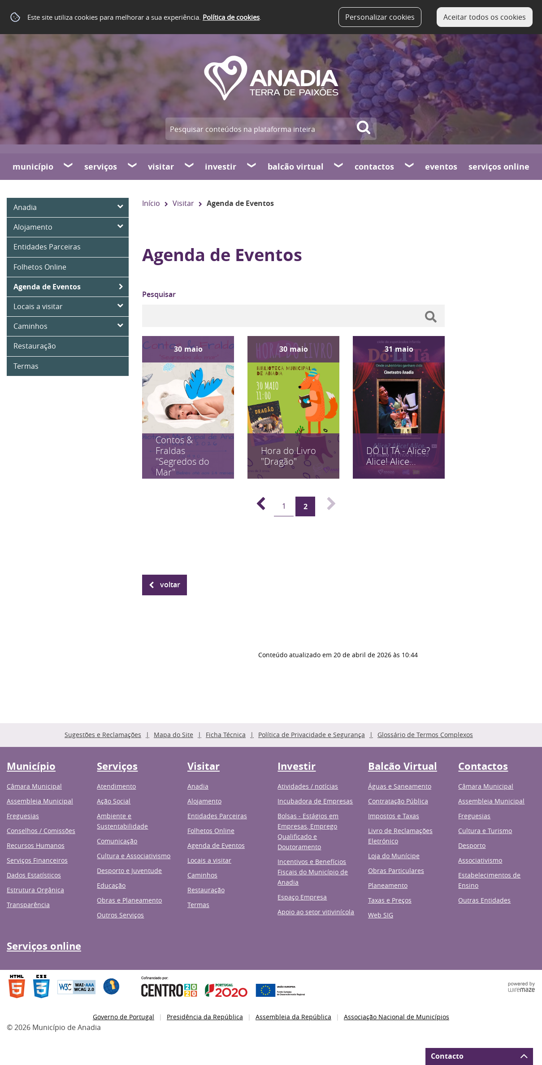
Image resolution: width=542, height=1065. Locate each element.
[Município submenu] (68, 166)
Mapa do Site (173, 734)
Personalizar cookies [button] (380, 17)
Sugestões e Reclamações (103, 734)
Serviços (100, 166)
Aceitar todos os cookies (484, 17)
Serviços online (498, 166)
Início (151, 203)
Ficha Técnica (226, 734)
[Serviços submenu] (133, 166)
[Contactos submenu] (410, 166)
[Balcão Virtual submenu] (339, 166)
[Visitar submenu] (189, 166)
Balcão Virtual (296, 166)
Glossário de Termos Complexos (425, 734)
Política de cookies (231, 17)
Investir (220, 166)
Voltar (170, 584)
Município (33, 166)
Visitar (161, 166)
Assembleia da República (293, 1017)
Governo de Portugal (123, 1017)
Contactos (374, 166)
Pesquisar (159, 294)
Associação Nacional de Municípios (396, 1017)
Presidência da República (205, 1017)
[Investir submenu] (252, 166)
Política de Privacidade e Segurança (311, 734)
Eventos (441, 166)
